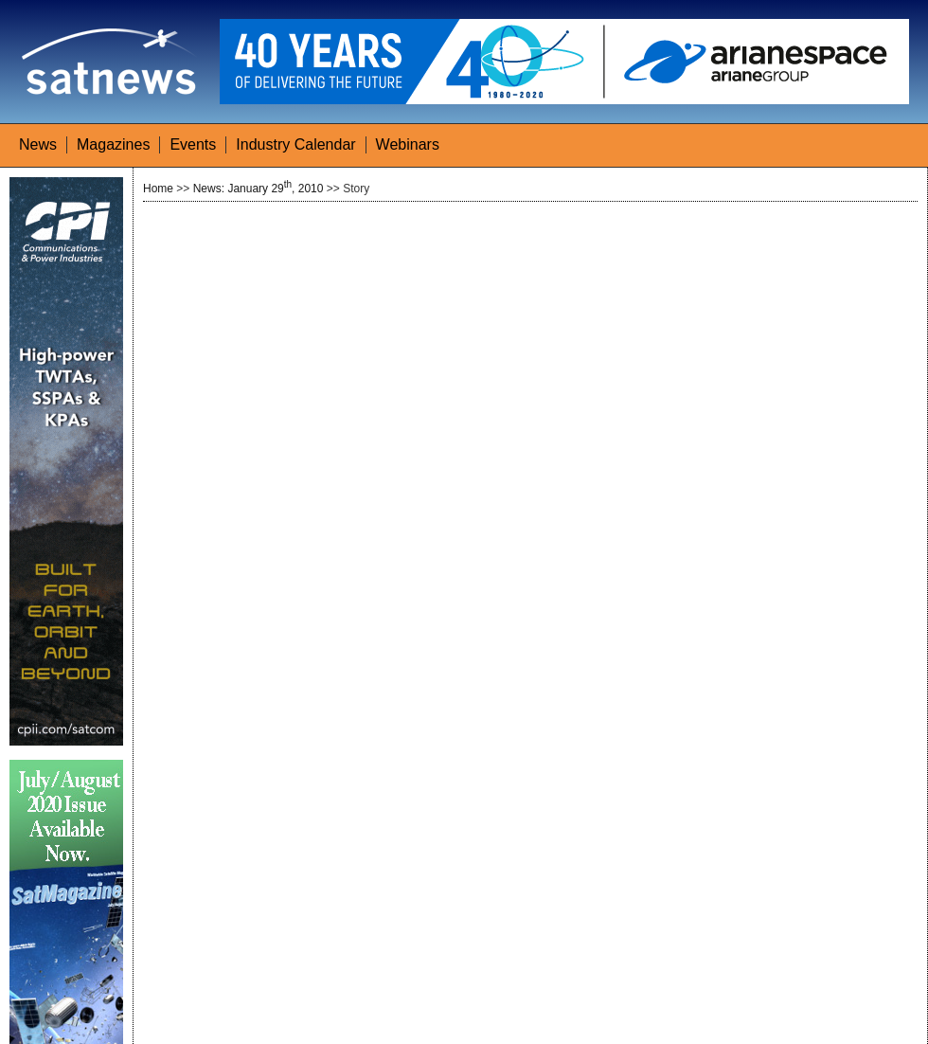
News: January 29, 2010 (258, 188)
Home (158, 188)
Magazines (113, 144)
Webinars (407, 144)
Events (193, 144)
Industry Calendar (295, 144)
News (38, 144)
